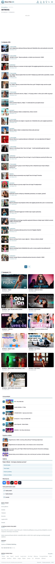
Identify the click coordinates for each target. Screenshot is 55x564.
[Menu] (52, 2)
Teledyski (3, 513)
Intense (3, 556)
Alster (50, 556)
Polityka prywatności (46, 562)
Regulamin (39, 562)
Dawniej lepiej (7, 465)
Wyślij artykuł (8, 490)
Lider (8, 556)
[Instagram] (8, 482)
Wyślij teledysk (8, 494)
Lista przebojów (6, 396)
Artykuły (3, 509)
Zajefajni (4, 558)
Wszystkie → (51, 553)
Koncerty (3, 516)
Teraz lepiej (6, 468)
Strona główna (4, 7)
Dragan (19, 558)
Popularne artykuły (7, 435)
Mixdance (9, 558)
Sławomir (43, 558)
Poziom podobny (8, 471)
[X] (19, 482)
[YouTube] (15, 482)
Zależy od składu (8, 475)
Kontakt (6, 497)
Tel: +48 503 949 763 (8, 547)
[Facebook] (4, 482)
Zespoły (3, 522)
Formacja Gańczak (44, 556)
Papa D (11, 556)
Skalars (14, 558)
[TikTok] (12, 482)
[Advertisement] (27, 28)
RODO (52, 562)
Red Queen (37, 558)
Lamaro (28, 558)
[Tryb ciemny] (49, 2)
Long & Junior (23, 556)
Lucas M (17, 556)
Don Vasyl (30, 556)
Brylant (23, 558)
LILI (33, 558)
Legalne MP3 (4, 519)
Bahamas (36, 556)
